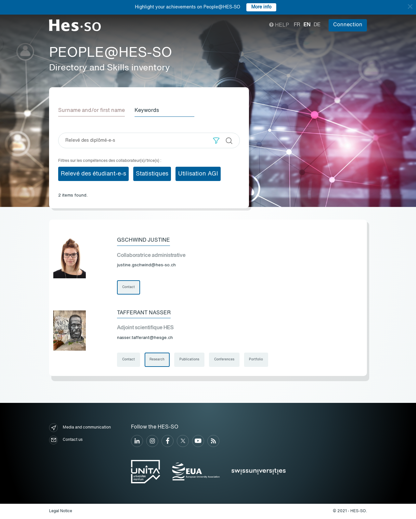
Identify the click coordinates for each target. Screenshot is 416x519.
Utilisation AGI (198, 173)
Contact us (66, 440)
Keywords (147, 110)
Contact (128, 287)
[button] (216, 140)
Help (279, 25)
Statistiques (152, 173)
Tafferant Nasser (144, 313)
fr (297, 25)
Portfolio (257, 360)
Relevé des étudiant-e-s (93, 173)
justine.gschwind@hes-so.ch (146, 265)
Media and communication (80, 428)
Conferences (224, 360)
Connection (347, 25)
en (307, 25)
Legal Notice (60, 511)
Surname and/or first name (91, 110)
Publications (190, 360)
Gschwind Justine (143, 240)
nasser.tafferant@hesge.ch (145, 338)
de (317, 25)
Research (157, 360)
